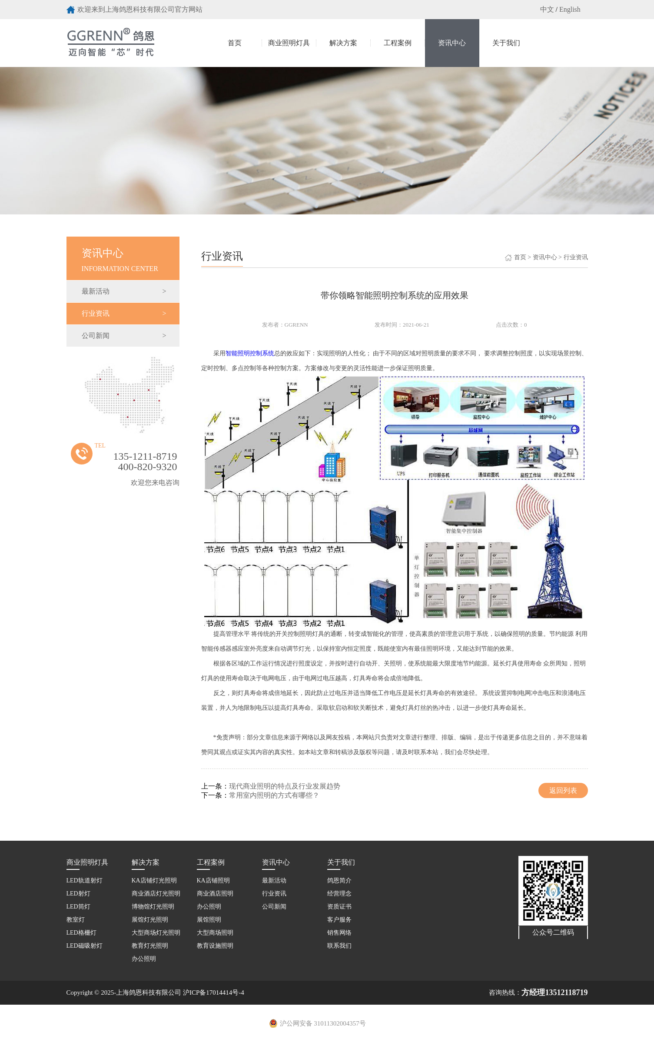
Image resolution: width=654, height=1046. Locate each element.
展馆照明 (209, 919)
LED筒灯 (78, 906)
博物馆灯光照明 (153, 906)
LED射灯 (78, 893)
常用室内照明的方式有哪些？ (274, 795)
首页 (235, 43)
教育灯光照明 (150, 945)
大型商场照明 (215, 932)
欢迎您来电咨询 (155, 482)
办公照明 (144, 959)
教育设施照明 (215, 945)
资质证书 (339, 906)
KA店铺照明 (213, 880)
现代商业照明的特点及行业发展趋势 (284, 786)
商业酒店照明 (215, 893)
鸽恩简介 (339, 880)
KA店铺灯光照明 (154, 880)
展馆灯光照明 (150, 919)
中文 (547, 9)
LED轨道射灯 (84, 880)
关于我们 (506, 43)
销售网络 (339, 932)
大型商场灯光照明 (156, 932)
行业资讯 (124, 313)
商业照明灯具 (289, 43)
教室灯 (75, 919)
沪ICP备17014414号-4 (213, 992)
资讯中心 (452, 43)
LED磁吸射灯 (84, 945)
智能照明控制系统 (250, 353)
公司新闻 (124, 336)
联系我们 (339, 945)
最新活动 (124, 291)
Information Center (124, 254)
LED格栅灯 (81, 932)
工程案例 (398, 43)
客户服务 (339, 919)
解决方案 (343, 43)
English (570, 9)
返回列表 (563, 790)
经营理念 (339, 893)
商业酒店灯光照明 (156, 893)
